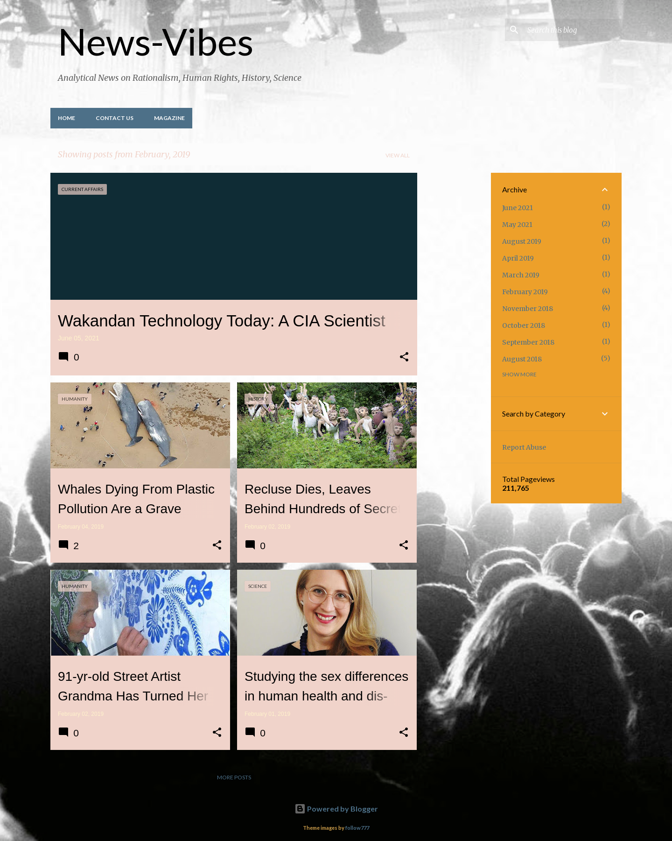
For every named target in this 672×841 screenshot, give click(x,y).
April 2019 (518, 258)
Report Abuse (524, 447)
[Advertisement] (454, 313)
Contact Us (114, 117)
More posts (234, 777)
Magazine (169, 117)
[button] (404, 357)
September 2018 (528, 342)
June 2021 (517, 208)
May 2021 (517, 224)
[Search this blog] (573, 30)
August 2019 (521, 241)
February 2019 (525, 292)
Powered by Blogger (336, 808)
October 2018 (523, 325)
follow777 (357, 828)
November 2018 (527, 308)
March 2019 (520, 275)
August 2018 (522, 359)
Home (66, 117)
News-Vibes (155, 41)
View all (397, 155)
